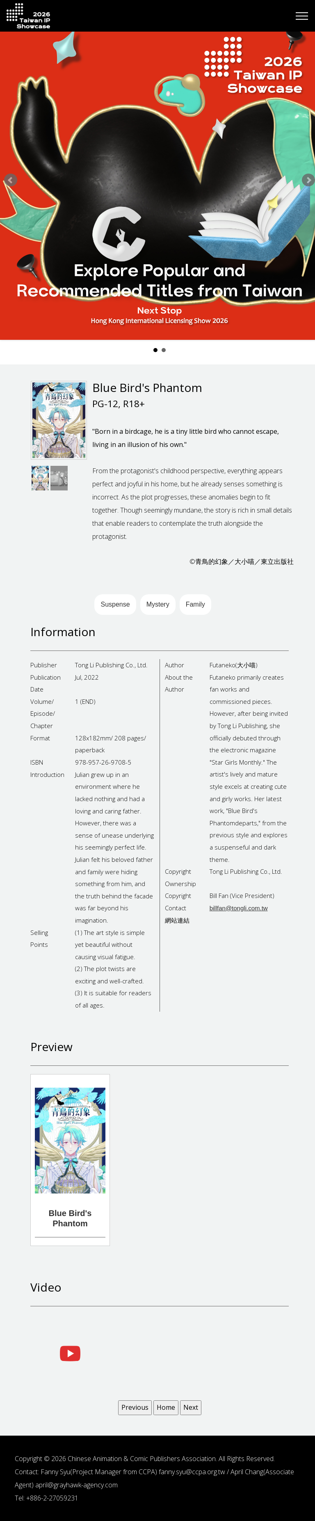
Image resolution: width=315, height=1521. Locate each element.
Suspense (115, 604)
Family (195, 604)
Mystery (157, 604)
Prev (10, 180)
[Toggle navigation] (302, 16)
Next (308, 180)
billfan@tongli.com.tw (239, 908)
